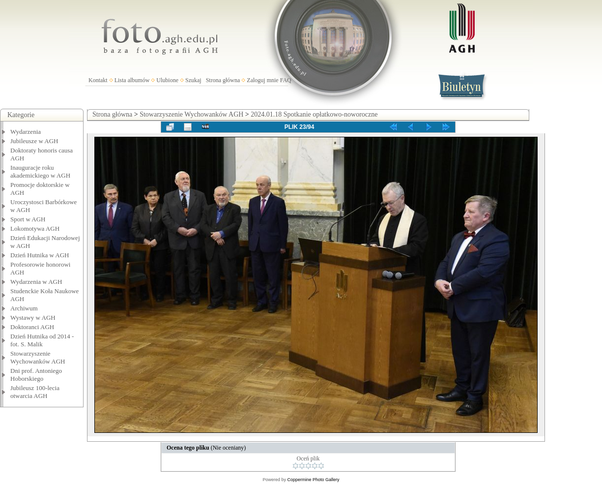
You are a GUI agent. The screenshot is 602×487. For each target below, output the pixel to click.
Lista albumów (132, 80)
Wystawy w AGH (33, 317)
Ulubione (167, 80)
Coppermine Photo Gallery (313, 479)
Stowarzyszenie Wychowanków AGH (37, 357)
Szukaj (193, 80)
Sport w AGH (28, 219)
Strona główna (223, 80)
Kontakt (98, 80)
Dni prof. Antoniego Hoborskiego (36, 374)
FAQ (285, 80)
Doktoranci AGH (32, 327)
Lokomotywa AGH (34, 228)
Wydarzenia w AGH (36, 281)
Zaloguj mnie (262, 80)
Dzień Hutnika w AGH (39, 255)
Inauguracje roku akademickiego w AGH (40, 171)
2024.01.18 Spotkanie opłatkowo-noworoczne (314, 114)
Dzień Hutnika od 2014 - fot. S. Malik (42, 340)
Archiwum (24, 308)
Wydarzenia (25, 131)
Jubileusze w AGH (34, 141)
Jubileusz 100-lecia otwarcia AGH (34, 391)
